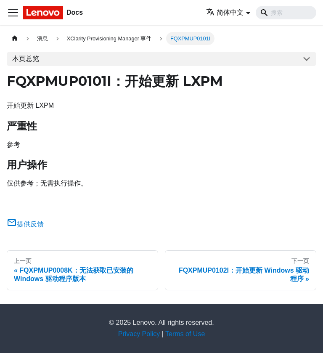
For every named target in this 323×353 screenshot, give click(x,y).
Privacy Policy (139, 333)
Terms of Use (185, 333)
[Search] (286, 12)
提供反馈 (25, 224)
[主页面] (15, 38)
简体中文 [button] (225, 12)
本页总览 (25, 58)
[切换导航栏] (13, 12)
